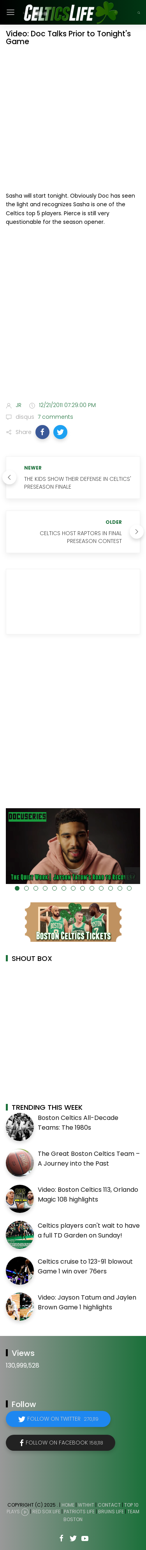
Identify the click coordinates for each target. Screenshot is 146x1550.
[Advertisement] (73, 315)
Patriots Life (79, 1511)
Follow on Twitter (63, 1419)
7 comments (54, 417)
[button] (42, 432)
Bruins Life (111, 1511)
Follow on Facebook (64, 1442)
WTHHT (86, 1505)
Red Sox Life (46, 1511)
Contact (109, 1505)
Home (68, 1505)
